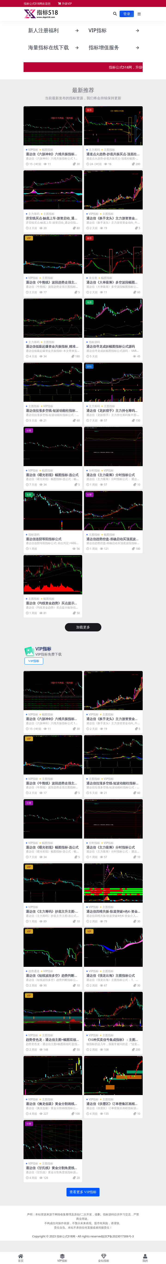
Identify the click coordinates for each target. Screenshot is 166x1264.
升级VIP (65, 4)
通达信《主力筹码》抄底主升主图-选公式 (52, 913)
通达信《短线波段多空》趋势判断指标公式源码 (52, 977)
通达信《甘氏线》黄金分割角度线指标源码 (52, 1170)
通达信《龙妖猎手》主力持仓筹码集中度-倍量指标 (112, 412)
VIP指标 (33, 150)
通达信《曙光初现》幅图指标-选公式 (52, 475)
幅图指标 (47, 150)
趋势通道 (33, 971)
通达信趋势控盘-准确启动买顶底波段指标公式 (112, 541)
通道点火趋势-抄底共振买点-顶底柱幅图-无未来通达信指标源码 (113, 156)
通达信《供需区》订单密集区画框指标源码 (112, 1106)
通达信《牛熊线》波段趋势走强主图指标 (52, 284)
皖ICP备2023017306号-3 (118, 1236)
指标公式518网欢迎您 (37, 4)
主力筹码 (94, 150)
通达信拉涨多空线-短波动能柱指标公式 (52, 412)
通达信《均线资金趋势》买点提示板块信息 (52, 605)
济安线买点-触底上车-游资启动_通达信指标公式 (52, 220)
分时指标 (94, 470)
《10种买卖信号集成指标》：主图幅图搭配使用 (112, 1041)
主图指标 (109, 150)
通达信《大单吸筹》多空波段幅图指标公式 (112, 284)
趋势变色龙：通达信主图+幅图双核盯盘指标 (52, 1041)
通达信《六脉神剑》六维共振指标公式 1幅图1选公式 (52, 156)
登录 (126, 14)
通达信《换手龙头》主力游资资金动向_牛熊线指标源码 (112, 220)
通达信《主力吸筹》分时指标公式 (110, 475)
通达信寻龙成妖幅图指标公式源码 (110, 346)
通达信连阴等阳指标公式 (43, 539)
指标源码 (94, 342)
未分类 (93, 278)
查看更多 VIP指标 (83, 1192)
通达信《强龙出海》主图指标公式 (110, 975)
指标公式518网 (66, 1236)
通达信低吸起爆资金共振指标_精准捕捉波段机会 (52, 348)
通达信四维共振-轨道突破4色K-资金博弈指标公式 (112, 913)
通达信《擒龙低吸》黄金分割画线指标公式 (52, 1106)
